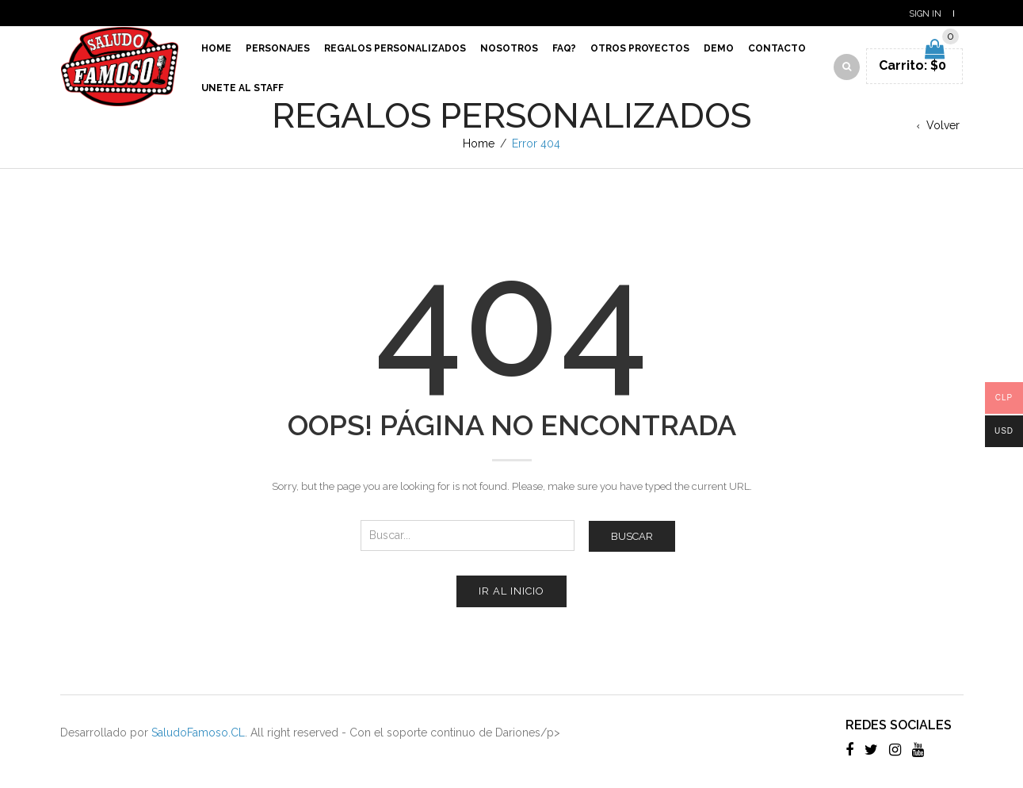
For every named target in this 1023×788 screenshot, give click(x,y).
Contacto (777, 48)
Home (216, 48)
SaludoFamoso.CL (198, 732)
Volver (943, 125)
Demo (719, 48)
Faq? (564, 48)
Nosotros (509, 48)
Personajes (278, 48)
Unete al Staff (242, 88)
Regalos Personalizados (395, 48)
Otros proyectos (639, 48)
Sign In (925, 14)
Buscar (632, 536)
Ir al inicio (511, 591)
